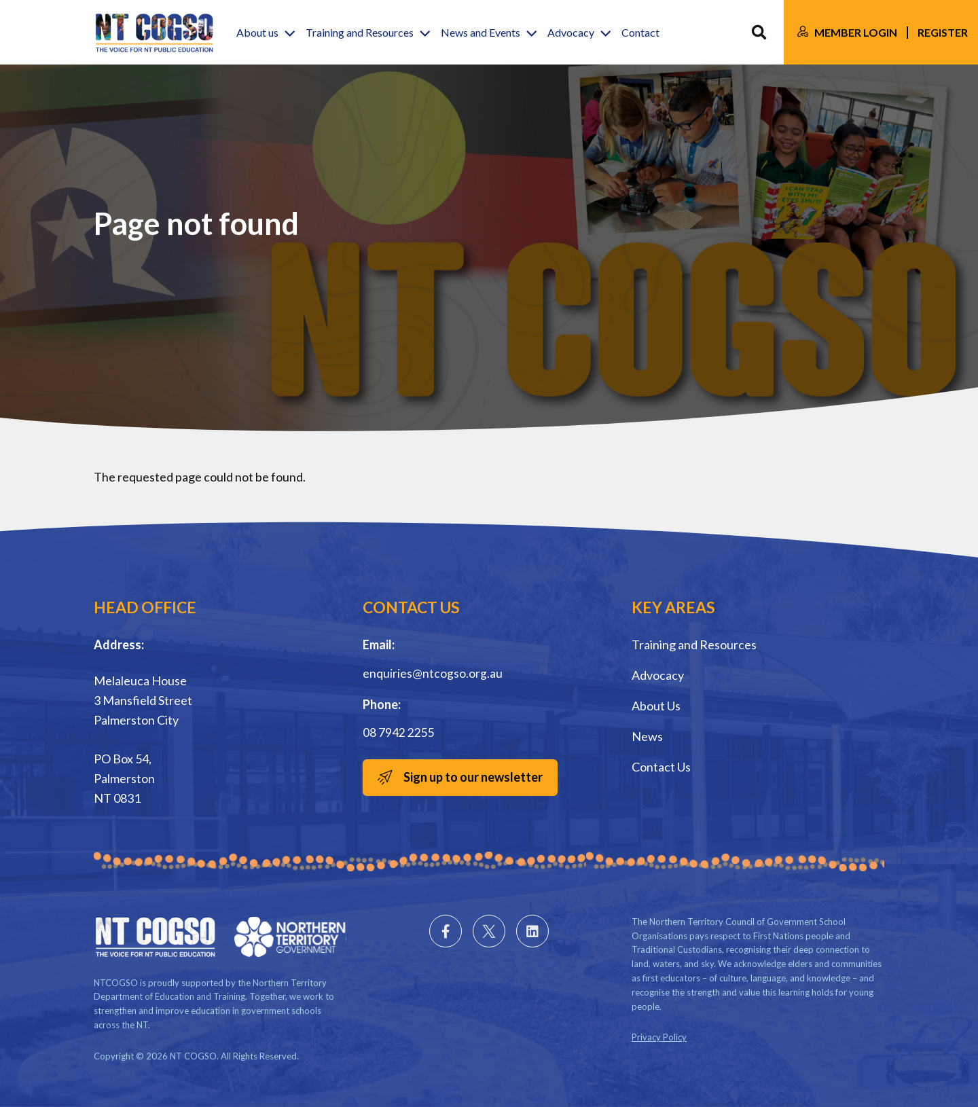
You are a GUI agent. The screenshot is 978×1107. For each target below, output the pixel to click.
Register (943, 32)
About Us (656, 705)
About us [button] (257, 32)
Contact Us (661, 766)
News (647, 736)
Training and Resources (694, 644)
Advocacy (658, 675)
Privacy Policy (659, 1037)
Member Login (855, 32)
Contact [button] (640, 32)
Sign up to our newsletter (473, 776)
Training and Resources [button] (360, 32)
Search (759, 32)
